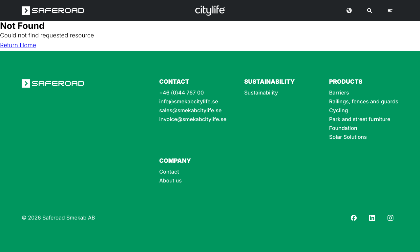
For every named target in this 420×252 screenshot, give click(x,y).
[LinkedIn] (372, 218)
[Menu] (390, 10)
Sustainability (261, 93)
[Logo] (210, 10)
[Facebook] (354, 218)
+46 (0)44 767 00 (181, 93)
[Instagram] (390, 218)
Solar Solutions (348, 137)
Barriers (339, 93)
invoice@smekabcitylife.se (192, 119)
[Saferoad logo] (53, 10)
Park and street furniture (359, 119)
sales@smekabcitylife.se (190, 110)
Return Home (18, 45)
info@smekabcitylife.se (188, 101)
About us (170, 181)
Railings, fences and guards (363, 101)
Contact (169, 172)
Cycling (338, 110)
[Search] (369, 10)
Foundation (343, 128)
